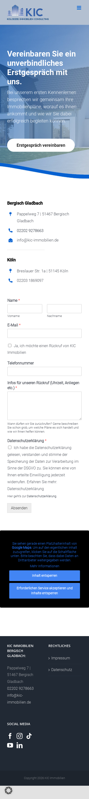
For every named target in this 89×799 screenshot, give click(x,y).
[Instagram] (20, 736)
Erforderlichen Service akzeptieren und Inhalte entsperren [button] (45, 590)
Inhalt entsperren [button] (44, 575)
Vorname (13, 316)
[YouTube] (10, 745)
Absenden (19, 508)
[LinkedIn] (20, 745)
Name (13, 300)
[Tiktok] (29, 736)
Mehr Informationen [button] (44, 566)
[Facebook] (10, 736)
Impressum (60, 658)
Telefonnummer (20, 363)
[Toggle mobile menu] (79, 7)
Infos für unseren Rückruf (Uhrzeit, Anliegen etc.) (43, 385)
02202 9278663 (30, 230)
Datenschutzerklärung (27, 441)
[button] (8, 790)
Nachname (54, 316)
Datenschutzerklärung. (42, 496)
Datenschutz (61, 669)
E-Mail (14, 325)
